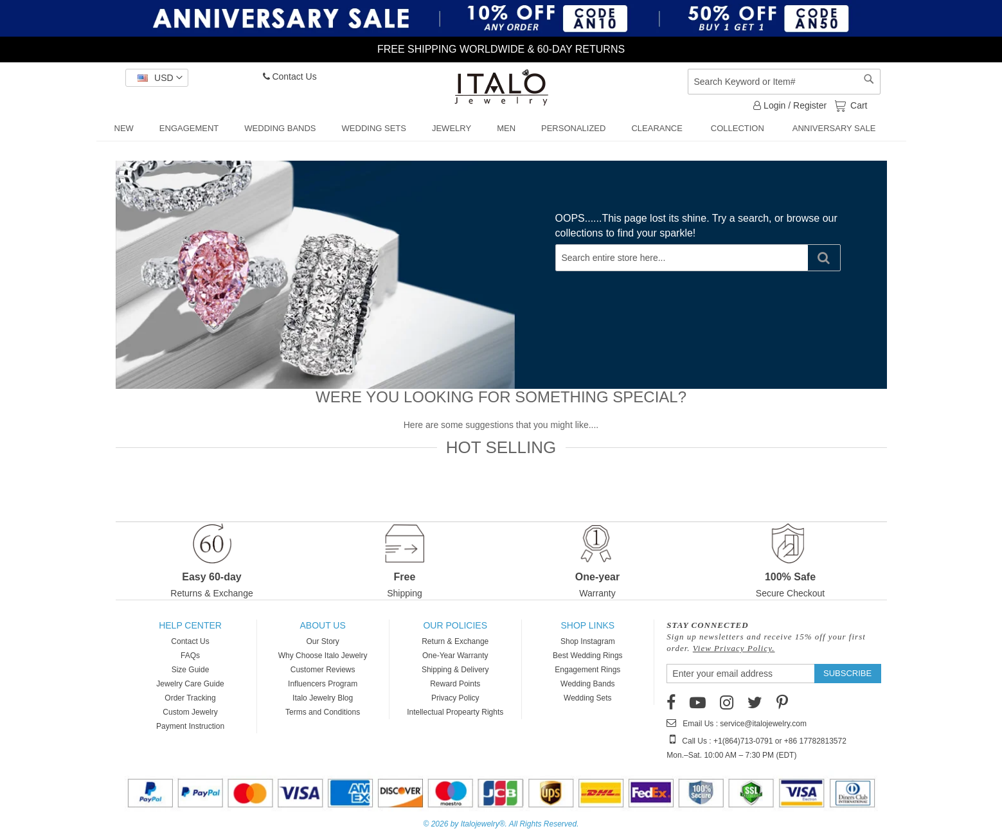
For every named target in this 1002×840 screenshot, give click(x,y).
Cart (857, 105)
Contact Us (290, 76)
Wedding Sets (588, 697)
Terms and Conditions (322, 712)
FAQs (190, 655)
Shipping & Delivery (455, 669)
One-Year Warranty (455, 655)
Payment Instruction (190, 726)
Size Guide (191, 669)
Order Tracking (190, 697)
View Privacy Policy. (734, 648)
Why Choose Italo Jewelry (323, 655)
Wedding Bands (587, 683)
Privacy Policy (455, 697)
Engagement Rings (587, 669)
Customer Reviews (323, 669)
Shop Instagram (587, 641)
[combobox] (784, 81)
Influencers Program (322, 683)
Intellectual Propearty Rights (455, 712)
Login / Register (790, 105)
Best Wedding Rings (588, 655)
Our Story (322, 641)
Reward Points (455, 683)
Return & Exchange (455, 641)
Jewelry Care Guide (190, 683)
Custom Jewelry (190, 712)
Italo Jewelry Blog (322, 697)
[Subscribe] (847, 673)
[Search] (824, 258)
